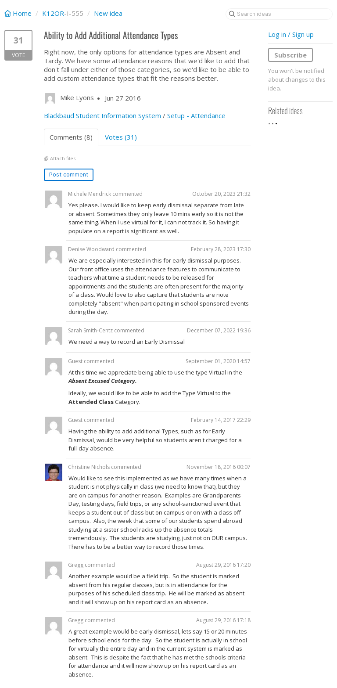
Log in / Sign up (291, 34)
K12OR (53, 13)
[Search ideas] (279, 14)
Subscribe (290, 54)
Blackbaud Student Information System (102, 115)
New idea (108, 13)
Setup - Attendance (196, 115)
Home (18, 13)
